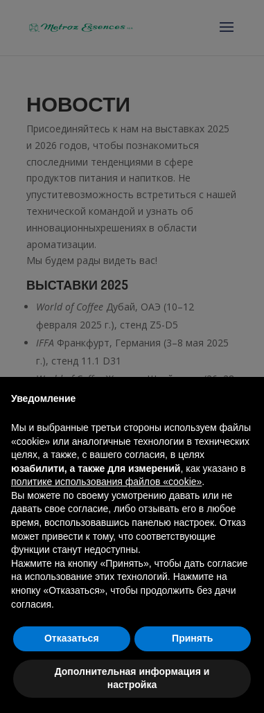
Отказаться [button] (71, 638)
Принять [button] (192, 638)
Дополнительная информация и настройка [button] (132, 678)
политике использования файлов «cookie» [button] (106, 481)
